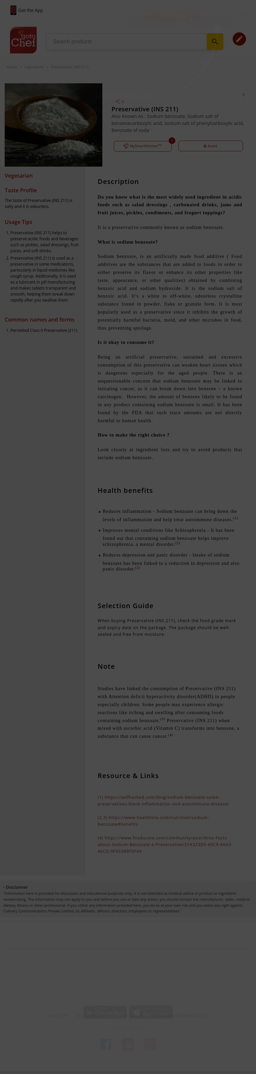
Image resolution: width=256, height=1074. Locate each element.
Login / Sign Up (175, 15)
